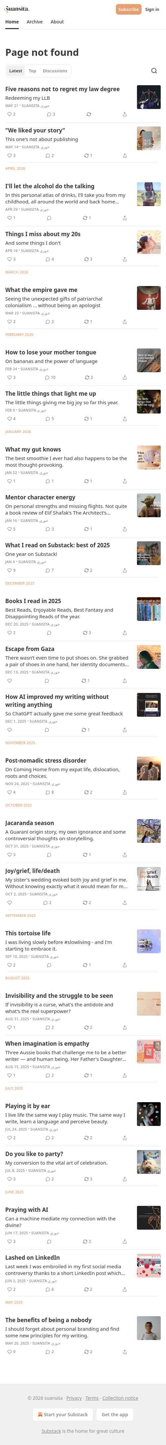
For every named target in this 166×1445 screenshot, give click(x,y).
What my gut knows (33, 449)
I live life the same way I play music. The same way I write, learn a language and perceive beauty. (65, 1118)
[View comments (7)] (50, 570)
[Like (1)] (11, 218)
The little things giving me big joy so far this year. (61, 402)
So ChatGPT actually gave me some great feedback (64, 713)
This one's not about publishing (41, 139)
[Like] (9, 681)
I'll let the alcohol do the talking (49, 186)
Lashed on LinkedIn (32, 1257)
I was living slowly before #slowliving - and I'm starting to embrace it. (58, 945)
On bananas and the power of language (51, 361)
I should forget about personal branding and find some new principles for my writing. (62, 1332)
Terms (92, 1398)
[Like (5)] (11, 529)
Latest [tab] (15, 71)
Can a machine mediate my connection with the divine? (60, 1221)
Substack (51, 1431)
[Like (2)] (11, 114)
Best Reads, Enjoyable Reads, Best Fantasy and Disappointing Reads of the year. (59, 613)
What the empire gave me (41, 290)
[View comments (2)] (50, 156)
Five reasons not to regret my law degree (62, 89)
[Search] (154, 70)
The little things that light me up (50, 393)
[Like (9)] (11, 570)
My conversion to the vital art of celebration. (56, 1162)
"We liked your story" (35, 130)
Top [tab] (32, 71)
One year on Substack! (31, 554)
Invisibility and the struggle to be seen (59, 995)
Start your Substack (62, 1414)
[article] (83, 101)
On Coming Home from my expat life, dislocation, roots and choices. (62, 772)
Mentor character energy (40, 497)
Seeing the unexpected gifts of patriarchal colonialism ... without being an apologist (53, 301)
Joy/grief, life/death (32, 871)
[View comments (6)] (50, 1289)
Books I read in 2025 (33, 601)
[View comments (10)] (50, 377)
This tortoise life (28, 933)
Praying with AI (26, 1209)
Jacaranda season (29, 823)
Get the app (115, 1414)
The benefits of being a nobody (48, 1320)
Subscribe (128, 9)
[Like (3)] (11, 156)
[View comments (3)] (51, 114)
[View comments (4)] (50, 259)
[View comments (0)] (49, 218)
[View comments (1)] (50, 481)
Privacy (74, 1398)
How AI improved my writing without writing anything (57, 700)
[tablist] (38, 70)
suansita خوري (36, 105)
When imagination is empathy (47, 1043)
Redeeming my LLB (27, 97)
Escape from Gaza (29, 649)
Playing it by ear (27, 1106)
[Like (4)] (11, 419)
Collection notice (120, 1398)
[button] (12, 22)
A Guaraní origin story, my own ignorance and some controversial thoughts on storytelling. (65, 835)
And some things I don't (33, 242)
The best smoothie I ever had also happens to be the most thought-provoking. (66, 461)
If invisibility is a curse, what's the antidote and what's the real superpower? (59, 1007)
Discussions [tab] (55, 71)
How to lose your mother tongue (50, 352)
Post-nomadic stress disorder (45, 760)
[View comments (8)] (50, 792)
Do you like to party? (34, 1154)
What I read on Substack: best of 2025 (57, 545)
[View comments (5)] (50, 419)
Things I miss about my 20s (43, 234)
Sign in (152, 9)
